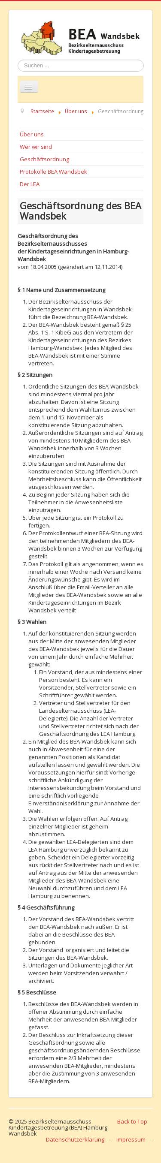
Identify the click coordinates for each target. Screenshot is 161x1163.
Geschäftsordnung (44, 159)
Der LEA (29, 184)
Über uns (32, 134)
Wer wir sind (36, 147)
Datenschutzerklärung (75, 1139)
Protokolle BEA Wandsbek (53, 171)
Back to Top (132, 1121)
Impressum (131, 1139)
